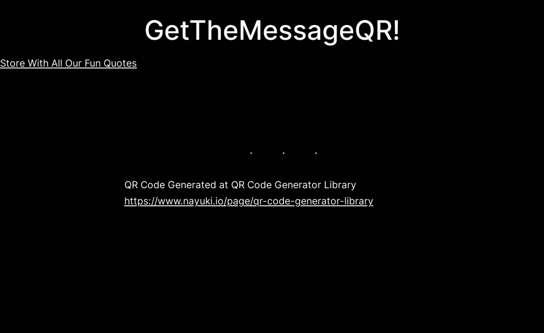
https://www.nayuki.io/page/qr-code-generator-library (248, 201)
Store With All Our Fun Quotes (68, 63)
